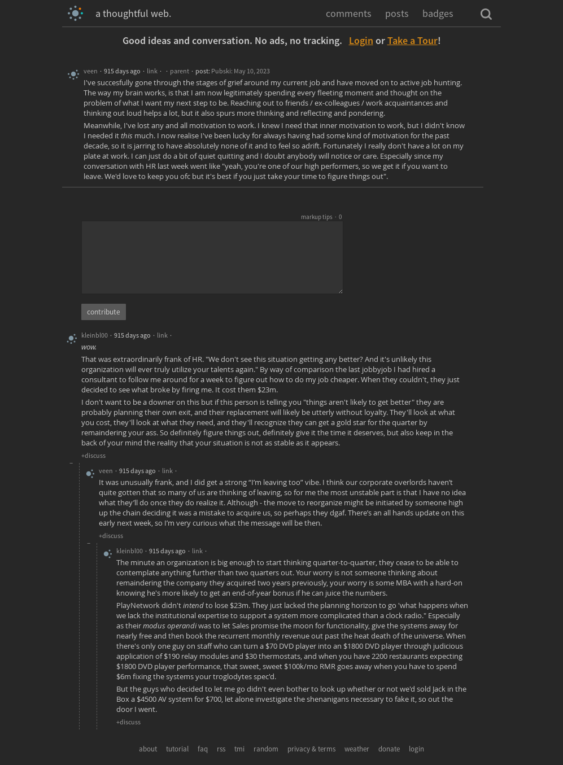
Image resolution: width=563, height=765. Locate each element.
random (266, 749)
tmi (239, 749)
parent (179, 71)
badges (437, 13)
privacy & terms (311, 749)
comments (349, 13)
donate (389, 749)
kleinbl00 (94, 335)
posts (397, 13)
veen (91, 71)
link (152, 71)
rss (221, 749)
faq (203, 749)
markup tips (317, 217)
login (416, 749)
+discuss (93, 455)
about (148, 749)
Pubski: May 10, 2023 (240, 71)
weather (356, 749)
